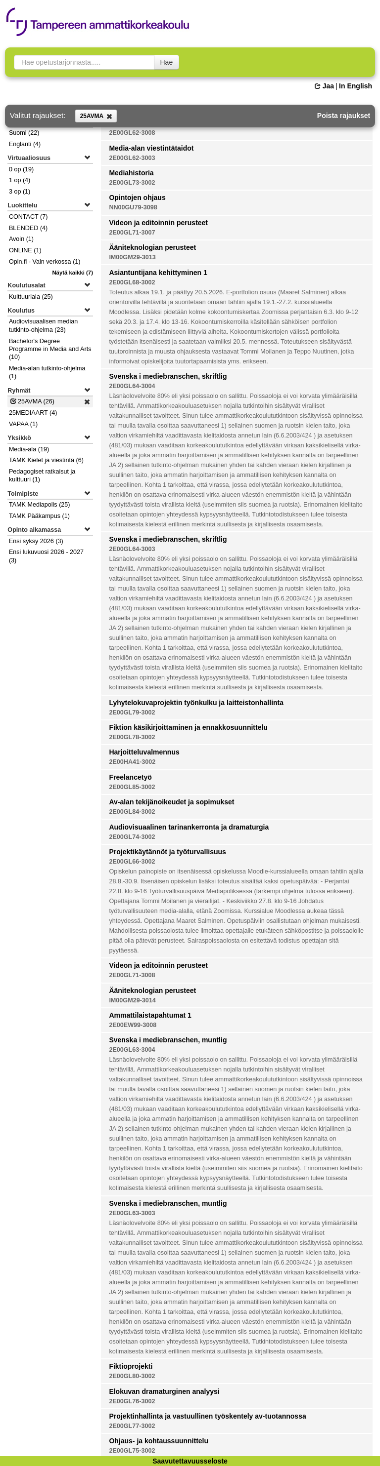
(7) (72, 273)
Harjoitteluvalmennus (144, 752)
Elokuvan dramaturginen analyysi (164, 1391)
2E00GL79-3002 (132, 712)
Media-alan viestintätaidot (151, 148)
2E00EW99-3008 (132, 1025)
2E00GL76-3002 (132, 1401)
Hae (166, 62)
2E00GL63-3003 (132, 1213)
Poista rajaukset (343, 115)
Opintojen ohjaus (137, 197)
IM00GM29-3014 (132, 1000)
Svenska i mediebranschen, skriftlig (168, 376)
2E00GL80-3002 (132, 1376)
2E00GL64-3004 (132, 386)
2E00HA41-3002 (132, 761)
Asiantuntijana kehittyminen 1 (158, 273)
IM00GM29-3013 (132, 257)
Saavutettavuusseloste (190, 1461)
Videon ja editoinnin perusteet (158, 223)
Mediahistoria (131, 173)
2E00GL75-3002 (132, 1450)
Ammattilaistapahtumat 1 (150, 1015)
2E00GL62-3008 (132, 132)
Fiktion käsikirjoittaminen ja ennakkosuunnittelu (188, 727)
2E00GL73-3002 (132, 182)
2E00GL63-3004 (132, 1049)
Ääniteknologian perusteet (152, 247)
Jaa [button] (324, 86)
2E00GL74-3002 (132, 836)
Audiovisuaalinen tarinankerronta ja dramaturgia (189, 827)
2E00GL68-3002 (132, 282)
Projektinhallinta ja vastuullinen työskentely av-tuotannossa (207, 1416)
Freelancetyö (130, 777)
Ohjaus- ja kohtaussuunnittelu (158, 1441)
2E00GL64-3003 (132, 549)
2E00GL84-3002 (132, 811)
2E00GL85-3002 (132, 787)
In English (355, 86)
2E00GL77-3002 (132, 1426)
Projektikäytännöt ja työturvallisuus (167, 852)
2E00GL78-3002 (132, 737)
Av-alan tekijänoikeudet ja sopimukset (171, 802)
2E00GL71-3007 (132, 232)
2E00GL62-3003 (132, 158)
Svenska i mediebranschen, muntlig (168, 1040)
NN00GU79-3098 (133, 207)
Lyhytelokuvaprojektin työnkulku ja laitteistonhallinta (196, 703)
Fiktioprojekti (130, 1366)
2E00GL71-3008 (132, 975)
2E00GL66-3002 (132, 861)
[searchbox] (84, 62)
